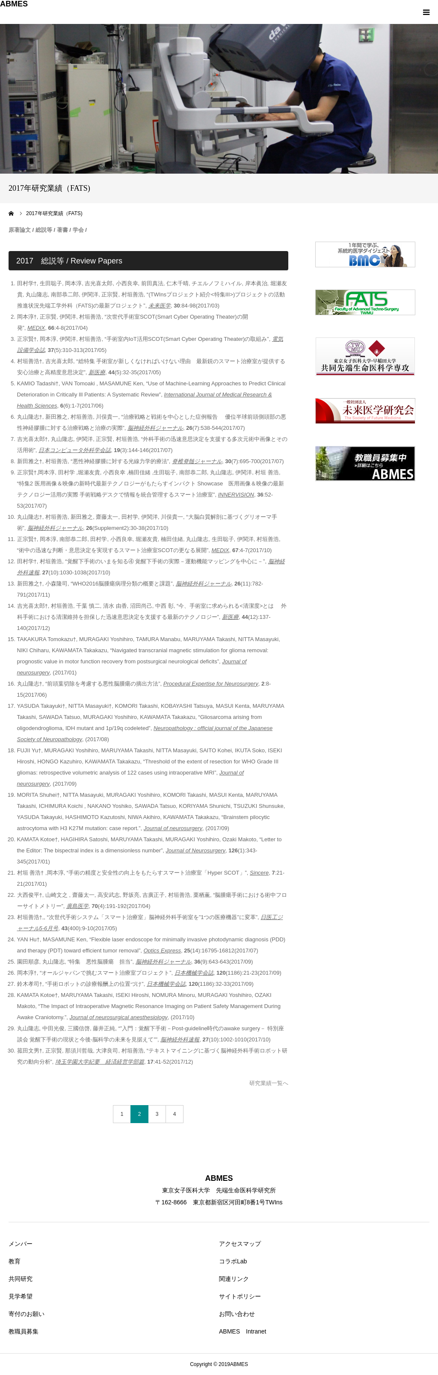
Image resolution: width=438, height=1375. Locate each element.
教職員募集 (23, 1331)
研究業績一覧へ (268, 1083)
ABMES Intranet (242, 1331)
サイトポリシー (240, 1296)
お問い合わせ (237, 1313)
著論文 (22, 230)
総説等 (44, 230)
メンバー (21, 1243)
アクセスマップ (240, 1243)
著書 (62, 230)
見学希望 (21, 1296)
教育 (15, 1261)
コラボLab (233, 1261)
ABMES (14, 4)
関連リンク (234, 1278)
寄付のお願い (26, 1313)
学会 (78, 230)
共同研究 (21, 1278)
